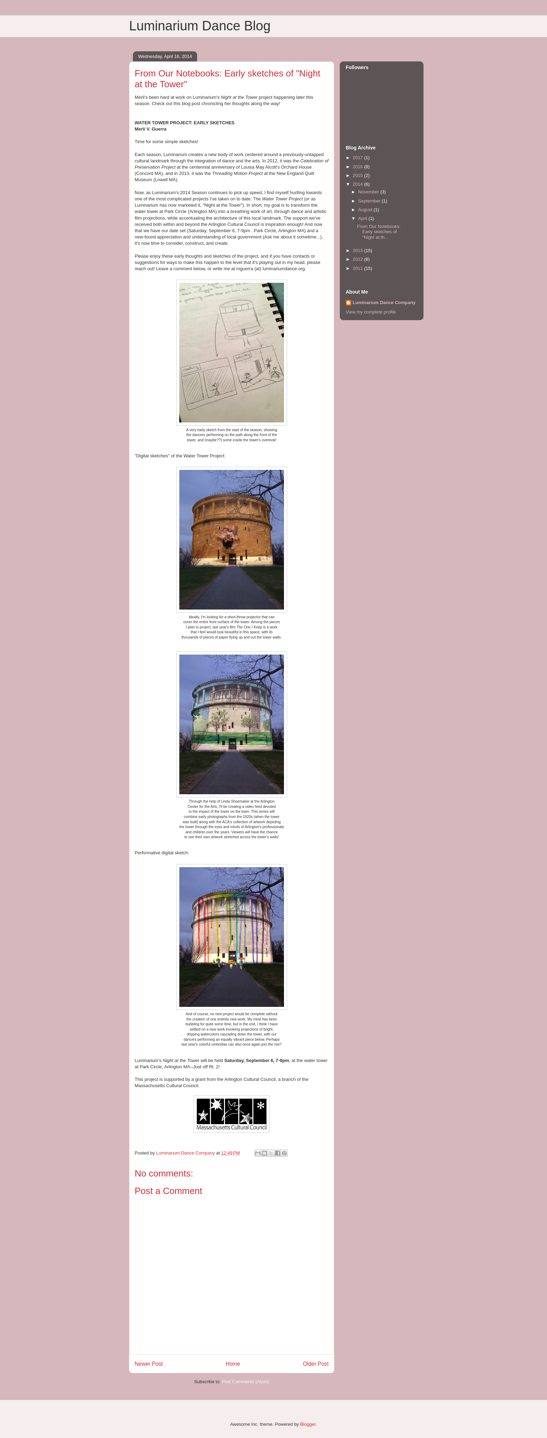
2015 (358, 175)
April (363, 218)
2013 (358, 250)
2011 (358, 268)
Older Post (316, 1364)
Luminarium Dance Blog (200, 26)
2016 (358, 166)
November (369, 191)
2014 (358, 184)
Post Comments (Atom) (245, 1381)
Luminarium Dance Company (384, 302)
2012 (358, 259)
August (366, 209)
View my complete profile (371, 312)
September (370, 201)
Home (233, 1364)
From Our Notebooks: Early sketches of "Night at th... (378, 232)
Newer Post (149, 1364)
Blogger (307, 1424)
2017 (358, 157)
